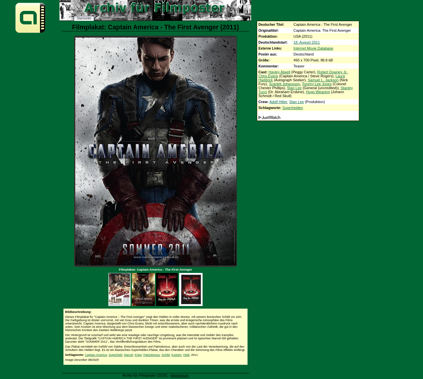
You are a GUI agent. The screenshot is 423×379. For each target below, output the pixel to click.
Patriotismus (151, 355)
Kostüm (177, 355)
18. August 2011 (306, 42)
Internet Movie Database (313, 48)
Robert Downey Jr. (332, 72)
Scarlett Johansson (284, 84)
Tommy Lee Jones (317, 84)
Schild (166, 355)
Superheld (115, 355)
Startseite (84, 18)
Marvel (128, 355)
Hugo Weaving (318, 92)
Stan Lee (294, 88)
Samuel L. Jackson (323, 80)
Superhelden (292, 108)
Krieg (138, 355)
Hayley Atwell (279, 72)
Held (186, 355)
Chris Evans (268, 76)
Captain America (96, 355)
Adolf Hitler (278, 102)
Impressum (180, 375)
